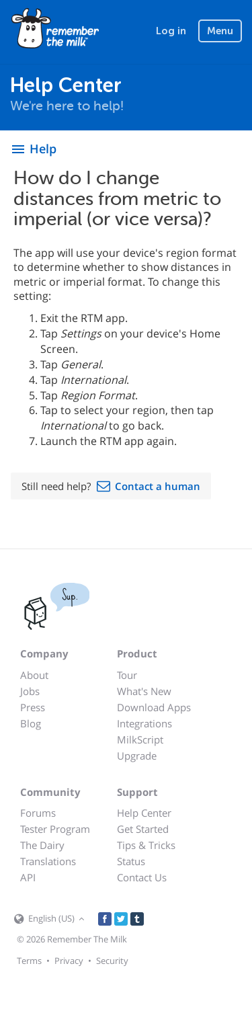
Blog (30, 723)
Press (32, 707)
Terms (29, 961)
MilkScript (140, 739)
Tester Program (55, 829)
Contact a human (157, 486)
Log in (171, 31)
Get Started (143, 829)
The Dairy (42, 845)
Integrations (144, 723)
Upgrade (137, 755)
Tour (127, 675)
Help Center (144, 812)
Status (131, 861)
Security (112, 961)
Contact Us (142, 877)
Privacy (68, 961)
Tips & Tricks (146, 845)
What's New (144, 691)
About (34, 675)
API (28, 877)
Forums (38, 812)
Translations (48, 861)
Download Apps (154, 707)
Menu (220, 31)
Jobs (30, 691)
